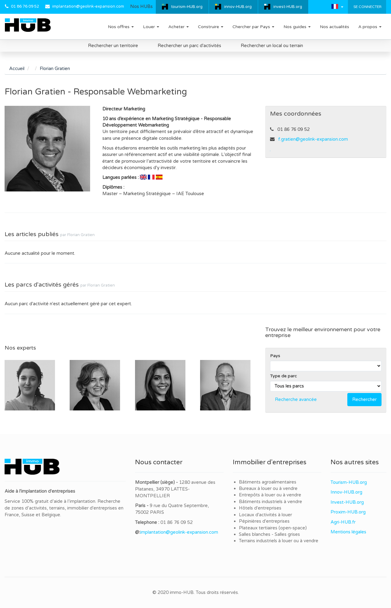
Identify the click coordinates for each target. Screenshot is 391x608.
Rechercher (364, 399)
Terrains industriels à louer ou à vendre (278, 540)
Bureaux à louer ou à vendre (268, 488)
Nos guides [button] (297, 26)
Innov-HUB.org (346, 492)
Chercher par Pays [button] (253, 26)
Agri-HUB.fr (343, 522)
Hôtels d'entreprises (260, 508)
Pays (275, 355)
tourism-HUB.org (187, 6)
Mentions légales (348, 532)
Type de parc (283, 376)
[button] (337, 6)
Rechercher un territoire (113, 45)
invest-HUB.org (287, 6)
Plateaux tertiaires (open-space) (273, 528)
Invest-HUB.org (347, 502)
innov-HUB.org (238, 6)
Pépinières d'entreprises (264, 521)
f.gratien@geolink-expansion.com (313, 139)
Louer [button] (151, 26)
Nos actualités (334, 26)
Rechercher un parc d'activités (189, 45)
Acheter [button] (178, 26)
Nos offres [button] (121, 26)
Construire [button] (210, 26)
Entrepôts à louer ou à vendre (270, 495)
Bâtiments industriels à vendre (270, 501)
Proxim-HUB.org (348, 512)
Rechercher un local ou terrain (272, 45)
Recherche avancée (296, 399)
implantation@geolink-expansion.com (88, 6)
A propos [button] (370, 26)
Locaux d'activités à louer (265, 514)
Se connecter (367, 7)
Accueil (16, 68)
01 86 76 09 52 (25, 6)
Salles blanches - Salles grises (269, 534)
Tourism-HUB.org (349, 482)
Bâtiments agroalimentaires (267, 482)
